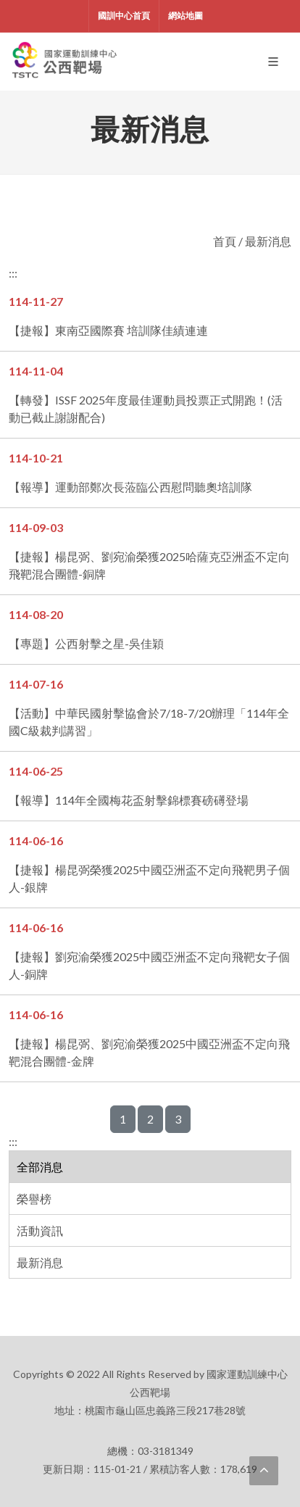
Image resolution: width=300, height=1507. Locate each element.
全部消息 (40, 1167)
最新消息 (40, 1262)
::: (13, 1141)
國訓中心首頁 (124, 15)
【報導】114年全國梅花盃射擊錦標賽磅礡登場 (129, 800)
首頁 (224, 241)
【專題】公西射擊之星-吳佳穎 (86, 643)
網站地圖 (185, 15)
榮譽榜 (34, 1198)
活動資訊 (40, 1230)
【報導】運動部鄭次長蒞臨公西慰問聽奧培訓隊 (130, 487)
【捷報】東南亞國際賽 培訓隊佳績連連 (108, 330)
